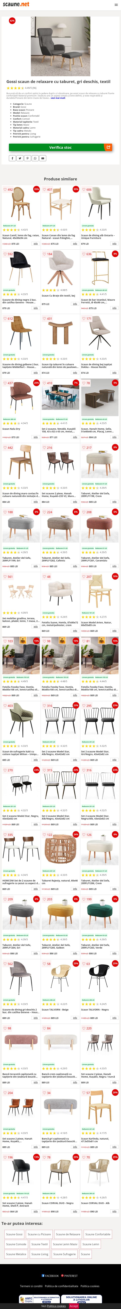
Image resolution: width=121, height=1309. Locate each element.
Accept (74, 1306)
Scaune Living (40, 1254)
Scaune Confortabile (98, 1234)
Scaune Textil (40, 1244)
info (36, 243)
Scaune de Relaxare (68, 1234)
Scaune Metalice (16, 1254)
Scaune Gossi (14, 1234)
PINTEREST (69, 1276)
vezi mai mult (58, 97)
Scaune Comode (16, 1244)
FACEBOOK (50, 1276)
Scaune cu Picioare (39, 1234)
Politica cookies (90, 1286)
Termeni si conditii (31, 1286)
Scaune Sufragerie (64, 1254)
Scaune (85, 1254)
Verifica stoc (80, 147)
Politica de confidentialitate (61, 1286)
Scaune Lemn (91, 1244)
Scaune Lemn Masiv (65, 1244)
